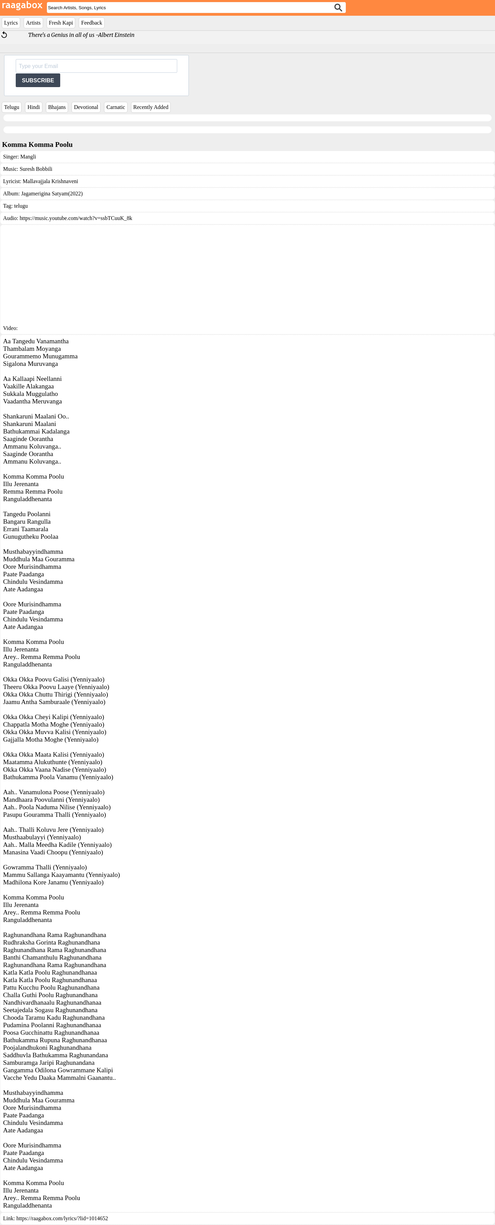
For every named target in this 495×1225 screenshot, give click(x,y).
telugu (21, 206)
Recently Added (151, 107)
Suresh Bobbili (35, 169)
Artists (33, 23)
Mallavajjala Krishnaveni (50, 181)
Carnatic (115, 107)
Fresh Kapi (61, 23)
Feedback (91, 23)
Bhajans (57, 107)
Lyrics (11, 23)
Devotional (86, 107)
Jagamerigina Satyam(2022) (52, 193)
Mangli (28, 157)
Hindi (33, 107)
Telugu (11, 107)
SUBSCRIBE (38, 80)
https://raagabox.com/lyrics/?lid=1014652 (62, 1218)
